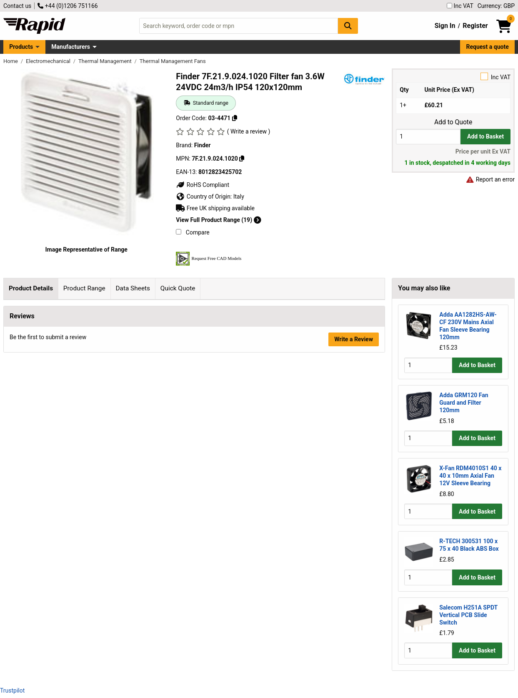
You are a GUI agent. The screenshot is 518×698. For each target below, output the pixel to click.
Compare (192, 232)
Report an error (490, 179)
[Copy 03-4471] (234, 118)
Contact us (17, 6)
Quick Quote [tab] (177, 288)
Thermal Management (105, 61)
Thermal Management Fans (173, 61)
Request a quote (487, 46)
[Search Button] (348, 25)
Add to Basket (485, 136)
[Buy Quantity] (428, 136)
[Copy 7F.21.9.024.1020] (241, 158)
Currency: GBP (496, 6)
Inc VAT (460, 6)
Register (475, 26)
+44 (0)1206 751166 (68, 6)
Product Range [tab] (84, 288)
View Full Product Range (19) (218, 220)
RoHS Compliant (202, 184)
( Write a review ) (248, 131)
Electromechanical (49, 61)
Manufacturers (70, 46)
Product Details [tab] (31, 288)
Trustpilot (12, 690)
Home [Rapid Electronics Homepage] (11, 61)
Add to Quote (453, 122)
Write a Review (353, 485)
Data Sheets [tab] (132, 288)
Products (21, 46)
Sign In (445, 26)
